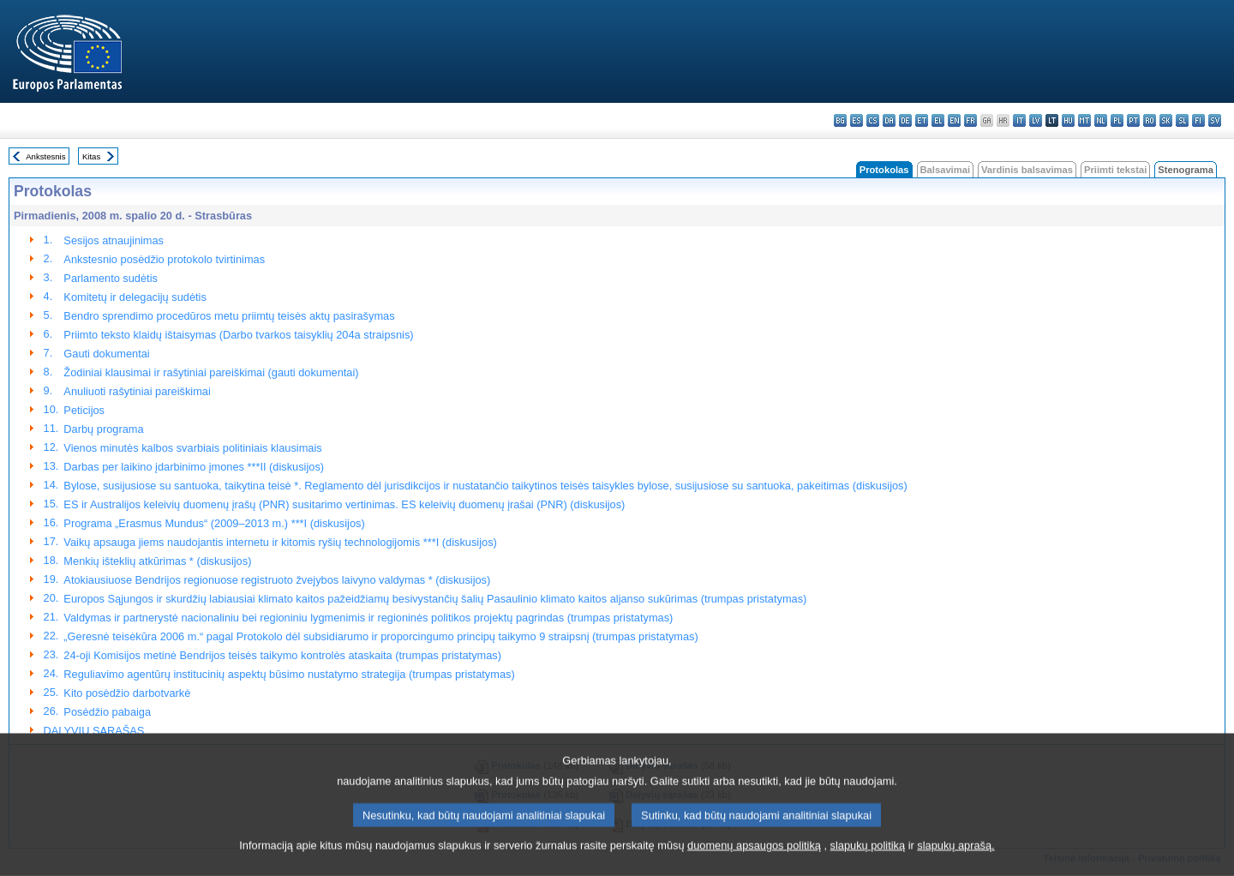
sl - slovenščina (1182, 120)
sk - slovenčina (1165, 120)
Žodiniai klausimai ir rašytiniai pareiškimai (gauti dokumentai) (210, 372)
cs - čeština (872, 120)
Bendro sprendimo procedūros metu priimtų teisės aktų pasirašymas (228, 315)
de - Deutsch (905, 120)
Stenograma (1185, 170)
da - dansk (889, 120)
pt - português (1133, 120)
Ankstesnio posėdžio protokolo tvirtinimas (164, 259)
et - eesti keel (921, 120)
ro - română (1149, 120)
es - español (856, 120)
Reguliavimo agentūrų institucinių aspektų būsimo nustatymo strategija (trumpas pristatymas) (288, 674)
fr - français (970, 120)
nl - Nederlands (1100, 120)
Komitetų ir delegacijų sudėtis (134, 297)
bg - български (840, 120)
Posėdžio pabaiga (107, 711)
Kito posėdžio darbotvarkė (126, 693)
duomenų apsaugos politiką (754, 854)
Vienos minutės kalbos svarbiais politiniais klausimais (192, 447)
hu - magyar (1068, 120)
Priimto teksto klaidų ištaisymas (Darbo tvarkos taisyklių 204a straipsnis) (238, 334)
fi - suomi (1198, 120)
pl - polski (1117, 120)
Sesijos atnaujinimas (113, 240)
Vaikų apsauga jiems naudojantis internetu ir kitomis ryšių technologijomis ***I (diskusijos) (279, 542)
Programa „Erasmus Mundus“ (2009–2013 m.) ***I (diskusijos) (213, 523)
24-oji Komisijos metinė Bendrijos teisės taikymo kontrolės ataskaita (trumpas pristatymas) (282, 655)
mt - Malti (1084, 120)
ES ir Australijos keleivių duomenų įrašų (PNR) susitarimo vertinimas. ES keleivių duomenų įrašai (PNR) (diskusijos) (344, 504)
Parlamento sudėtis (110, 278)
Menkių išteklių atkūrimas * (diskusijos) (157, 561)
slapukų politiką (868, 854)
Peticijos (84, 410)
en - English (954, 120)
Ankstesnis (45, 156)
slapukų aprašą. (955, 854)
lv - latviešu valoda (1035, 120)
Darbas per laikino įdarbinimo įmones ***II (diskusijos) (193, 466)
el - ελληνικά (937, 120)
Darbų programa (103, 429)
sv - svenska (1214, 120)
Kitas (91, 156)
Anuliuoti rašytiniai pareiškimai (136, 391)
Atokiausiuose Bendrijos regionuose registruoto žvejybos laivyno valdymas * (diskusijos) (276, 579)
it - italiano (1019, 120)
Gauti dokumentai (106, 353)
